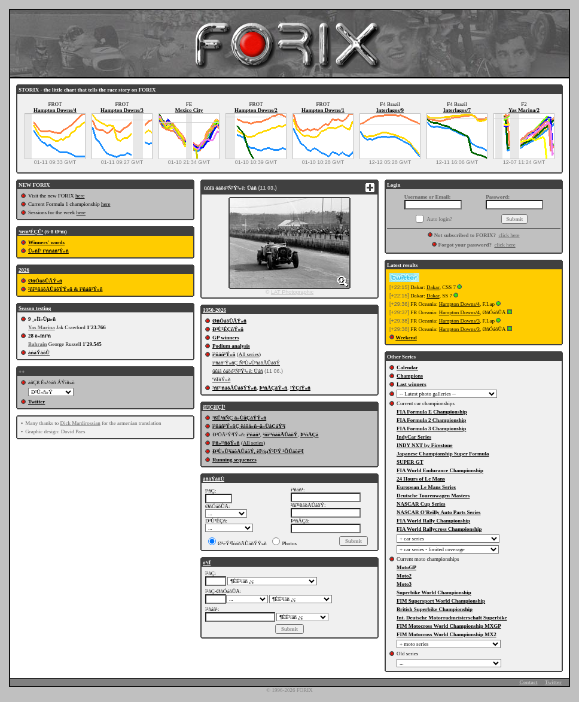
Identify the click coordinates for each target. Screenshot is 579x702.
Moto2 (404, 576)
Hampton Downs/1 (323, 110)
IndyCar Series (414, 437)
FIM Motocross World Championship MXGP (449, 626)
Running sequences (234, 460)
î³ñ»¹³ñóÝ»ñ (226, 443)
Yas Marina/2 (524, 110)
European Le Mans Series (426, 487)
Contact (528, 682)
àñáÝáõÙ (39, 352)
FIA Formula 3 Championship (431, 428)
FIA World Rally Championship (433, 521)
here (80, 196)
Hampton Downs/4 (55, 110)
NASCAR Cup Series (421, 504)
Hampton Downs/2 (256, 110)
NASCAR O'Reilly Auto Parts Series (439, 512)
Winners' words (46, 242)
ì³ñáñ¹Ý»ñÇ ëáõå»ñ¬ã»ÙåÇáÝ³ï (248, 426)
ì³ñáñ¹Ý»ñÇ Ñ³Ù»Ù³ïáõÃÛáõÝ (246, 363)
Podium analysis (231, 346)
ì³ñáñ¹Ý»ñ (223, 354)
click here (508, 235)
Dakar (433, 287)
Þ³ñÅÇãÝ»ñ (274, 388)
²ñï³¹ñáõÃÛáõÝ (280, 434)
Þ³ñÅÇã (309, 434)
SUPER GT (410, 462)
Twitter (36, 402)
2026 (24, 270)
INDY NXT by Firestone (425, 445)
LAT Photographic (292, 292)
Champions (410, 376)
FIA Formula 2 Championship (431, 420)
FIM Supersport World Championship (441, 601)
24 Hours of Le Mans (421, 479)
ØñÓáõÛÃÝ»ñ (45, 281)
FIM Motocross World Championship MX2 (446, 634)
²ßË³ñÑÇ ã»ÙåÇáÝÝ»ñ (239, 418)
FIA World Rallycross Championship (439, 529)
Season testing (35, 308)
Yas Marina (41, 327)
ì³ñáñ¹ (253, 434)
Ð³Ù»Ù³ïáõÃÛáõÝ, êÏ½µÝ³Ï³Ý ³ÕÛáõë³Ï (258, 451)
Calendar (407, 367)
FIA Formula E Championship (432, 412)
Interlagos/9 (390, 110)
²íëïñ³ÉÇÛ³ (31, 232)
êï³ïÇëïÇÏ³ (214, 407)
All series (249, 354)
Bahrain (37, 344)
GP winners (225, 338)
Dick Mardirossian (80, 423)
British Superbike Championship (435, 609)
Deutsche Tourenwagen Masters (433, 496)
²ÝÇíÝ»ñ (300, 388)
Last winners (411, 384)
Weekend (406, 338)
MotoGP (406, 567)
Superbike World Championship (434, 592)
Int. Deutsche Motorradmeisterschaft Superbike (452, 618)
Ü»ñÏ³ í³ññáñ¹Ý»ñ (48, 251)
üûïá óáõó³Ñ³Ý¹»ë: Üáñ (237, 371)
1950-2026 (214, 310)
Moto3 (404, 584)
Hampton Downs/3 (122, 110)
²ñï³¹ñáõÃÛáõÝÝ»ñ (234, 388)
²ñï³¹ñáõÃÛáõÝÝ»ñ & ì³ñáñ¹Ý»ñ (65, 289)
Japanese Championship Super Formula (443, 454)
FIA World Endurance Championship (440, 470)
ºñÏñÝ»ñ (221, 379)
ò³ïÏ (207, 563)
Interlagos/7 (457, 110)
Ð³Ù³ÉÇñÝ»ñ (227, 329)
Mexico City (189, 110)
